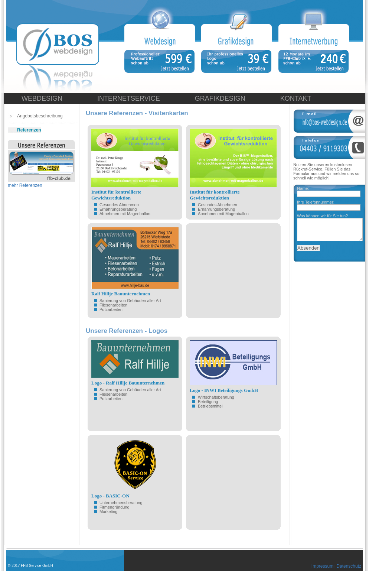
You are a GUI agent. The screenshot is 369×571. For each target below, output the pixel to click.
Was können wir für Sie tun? (322, 216)
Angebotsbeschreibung (40, 116)
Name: (303, 188)
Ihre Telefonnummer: (315, 202)
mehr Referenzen (25, 185)
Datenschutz (348, 566)
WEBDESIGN (42, 98)
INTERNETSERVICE (128, 98)
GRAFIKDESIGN (220, 98)
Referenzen (29, 130)
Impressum (322, 566)
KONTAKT (295, 98)
